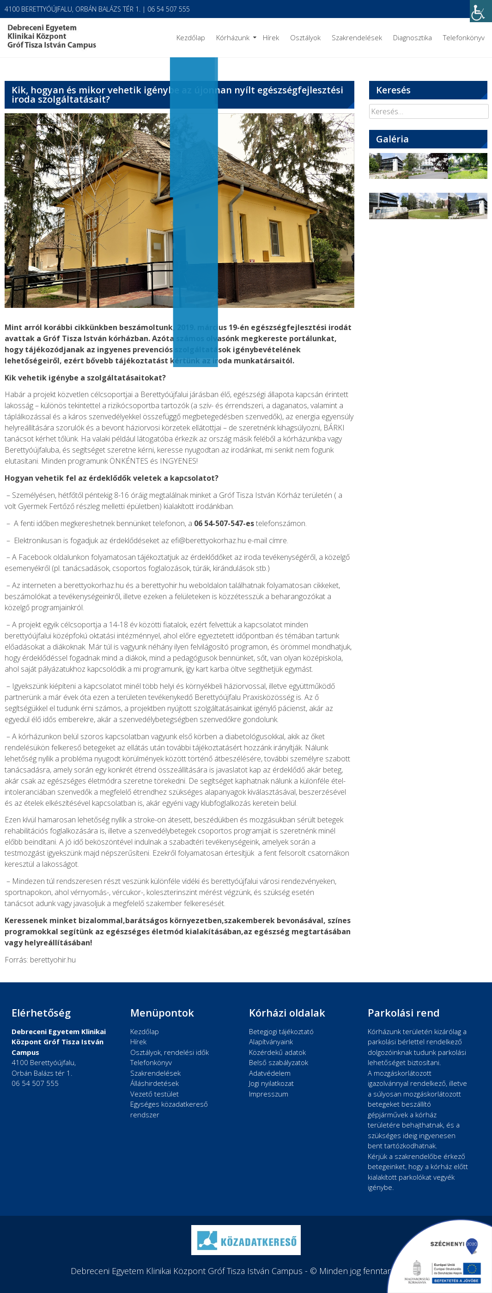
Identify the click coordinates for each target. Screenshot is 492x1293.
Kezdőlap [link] (190, 37)
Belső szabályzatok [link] (278, 1062)
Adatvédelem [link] (270, 1073)
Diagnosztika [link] (412, 37)
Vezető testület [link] (154, 1093)
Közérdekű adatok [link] (277, 1052)
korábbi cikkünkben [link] (80, 327)
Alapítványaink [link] (271, 1041)
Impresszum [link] (268, 1093)
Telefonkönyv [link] (464, 37)
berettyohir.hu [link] (164, 585)
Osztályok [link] (305, 37)
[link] (481, 11)
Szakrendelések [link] (357, 37)
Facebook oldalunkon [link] (53, 557)
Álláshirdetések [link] (154, 1083)
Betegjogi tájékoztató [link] (281, 1031)
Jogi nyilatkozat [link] (271, 1083)
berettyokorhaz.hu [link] (94, 585)
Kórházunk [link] (232, 37)
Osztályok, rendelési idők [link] (169, 1052)
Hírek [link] (271, 37)
